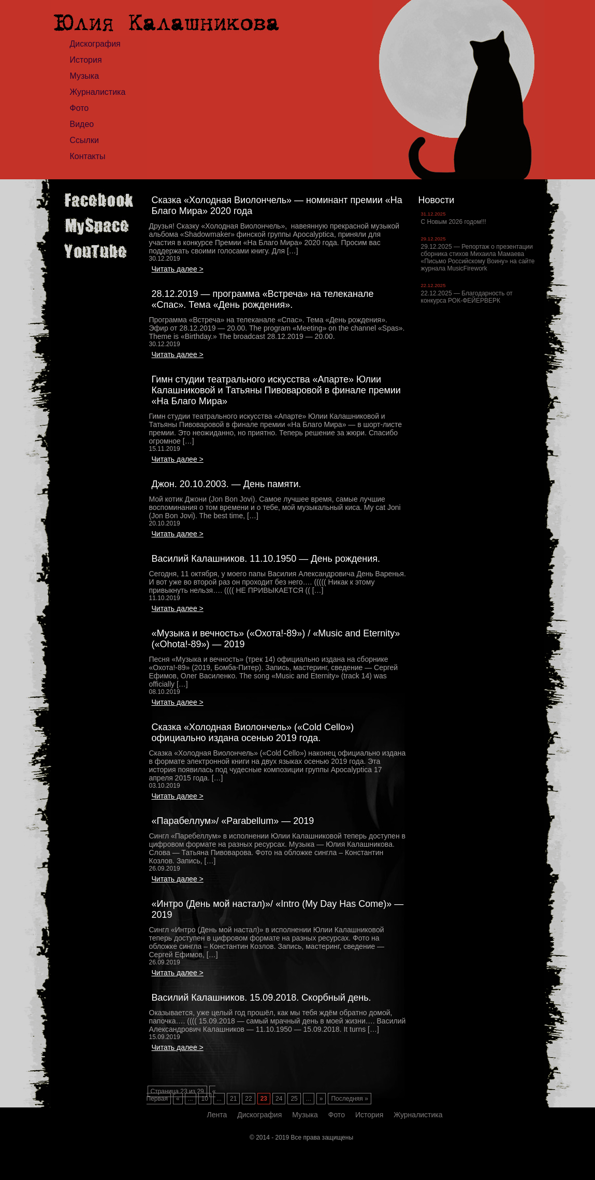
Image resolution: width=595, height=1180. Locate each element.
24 (278, 1098)
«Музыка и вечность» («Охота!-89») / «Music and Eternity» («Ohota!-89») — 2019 (276, 638)
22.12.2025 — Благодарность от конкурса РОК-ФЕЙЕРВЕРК (467, 297)
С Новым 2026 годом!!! (453, 221)
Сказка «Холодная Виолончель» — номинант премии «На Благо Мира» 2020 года (277, 205)
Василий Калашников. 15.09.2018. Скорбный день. (261, 997)
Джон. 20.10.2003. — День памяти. (226, 484)
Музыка (84, 76)
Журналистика (98, 92)
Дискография (95, 43)
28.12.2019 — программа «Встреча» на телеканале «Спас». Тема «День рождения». (263, 299)
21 (233, 1098)
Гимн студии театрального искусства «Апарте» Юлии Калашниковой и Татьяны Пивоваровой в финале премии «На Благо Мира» (276, 390)
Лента (217, 1115)
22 (248, 1098)
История (86, 59)
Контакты (88, 156)
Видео (82, 124)
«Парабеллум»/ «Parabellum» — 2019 (233, 821)
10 (204, 1098)
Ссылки (84, 140)
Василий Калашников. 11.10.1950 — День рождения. (266, 558)
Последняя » (349, 1098)
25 (294, 1098)
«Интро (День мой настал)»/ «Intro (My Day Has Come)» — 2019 (278, 909)
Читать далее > (178, 269)
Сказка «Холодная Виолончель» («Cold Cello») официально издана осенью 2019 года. (253, 732)
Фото (79, 108)
